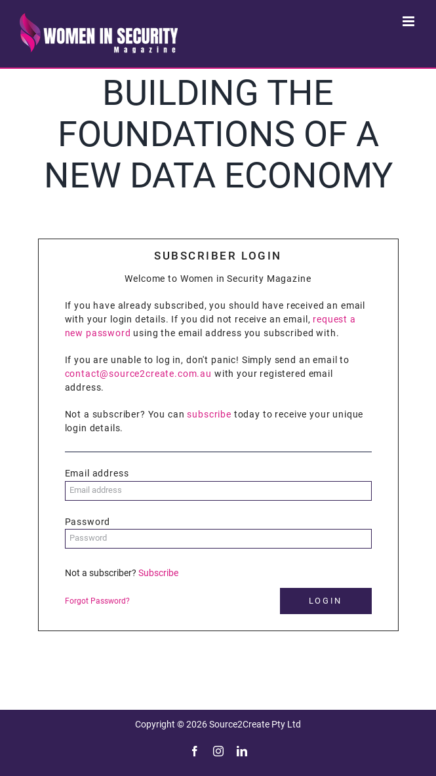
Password (88, 521)
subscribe (209, 414)
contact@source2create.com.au (138, 373)
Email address (97, 473)
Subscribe (158, 573)
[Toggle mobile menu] (409, 21)
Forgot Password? (97, 601)
